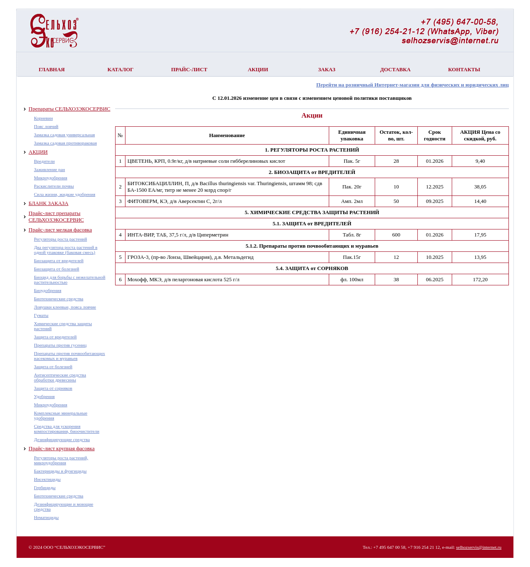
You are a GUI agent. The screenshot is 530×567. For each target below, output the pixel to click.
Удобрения (44, 396)
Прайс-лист (189, 69)
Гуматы (41, 315)
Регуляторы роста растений (60, 238)
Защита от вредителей (55, 336)
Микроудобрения (50, 177)
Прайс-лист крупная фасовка (61, 448)
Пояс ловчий (46, 126)
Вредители (44, 161)
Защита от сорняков (53, 388)
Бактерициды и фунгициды (60, 470)
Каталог (120, 69)
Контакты (464, 69)
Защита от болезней (53, 366)
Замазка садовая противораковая (65, 142)
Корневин (43, 118)
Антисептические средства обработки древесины (60, 377)
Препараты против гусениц (60, 345)
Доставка (395, 69)
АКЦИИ (38, 152)
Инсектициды (47, 479)
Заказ (326, 69)
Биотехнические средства (58, 298)
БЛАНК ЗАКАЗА (48, 203)
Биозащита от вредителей (59, 260)
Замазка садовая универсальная (64, 134)
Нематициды (46, 517)
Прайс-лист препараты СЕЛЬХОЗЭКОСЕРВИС (56, 216)
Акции (258, 69)
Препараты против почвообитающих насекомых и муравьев (69, 356)
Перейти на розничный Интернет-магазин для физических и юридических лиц (412, 85)
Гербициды (44, 487)
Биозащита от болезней (56, 268)
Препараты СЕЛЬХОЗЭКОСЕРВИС (69, 109)
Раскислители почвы (54, 185)
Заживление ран (49, 169)
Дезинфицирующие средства (62, 439)
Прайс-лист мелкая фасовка (60, 230)
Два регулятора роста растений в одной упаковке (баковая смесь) (65, 250)
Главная (52, 69)
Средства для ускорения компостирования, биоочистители (66, 429)
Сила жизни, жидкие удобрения (64, 194)
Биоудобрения (47, 290)
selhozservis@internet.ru (478, 547)
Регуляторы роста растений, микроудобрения (61, 460)
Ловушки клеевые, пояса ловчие (65, 306)
